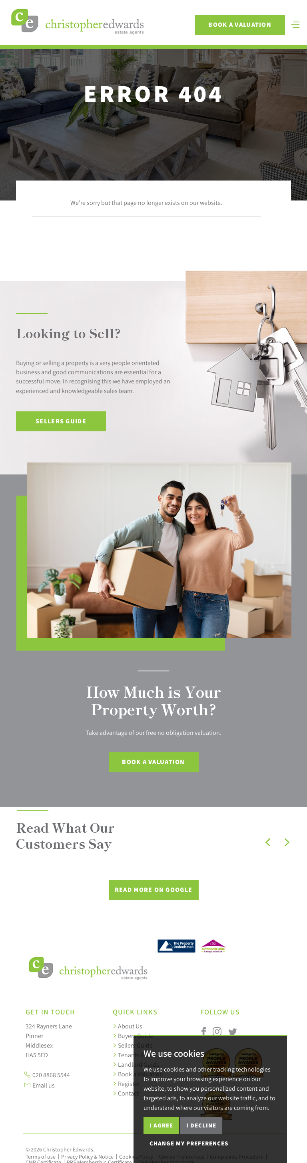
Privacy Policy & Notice (87, 1156)
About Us (127, 1026)
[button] (268, 842)
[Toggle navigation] (292, 29)
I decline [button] (201, 1125)
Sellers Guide (61, 421)
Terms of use (41, 1156)
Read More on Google (153, 889)
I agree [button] (161, 1125)
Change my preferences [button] (189, 1143)
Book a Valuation (236, 30)
